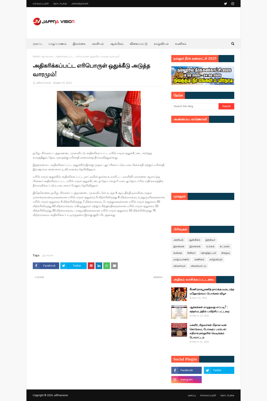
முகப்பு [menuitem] (37, 43)
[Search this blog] (195, 106)
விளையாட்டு (198, 265)
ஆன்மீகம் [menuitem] (116, 43)
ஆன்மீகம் (194, 239)
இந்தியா (210, 239)
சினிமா (191, 252)
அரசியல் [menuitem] (98, 43)
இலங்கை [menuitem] (79, 43)
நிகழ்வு (225, 252)
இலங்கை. (195, 246)
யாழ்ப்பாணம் (181, 259)
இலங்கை (47, 56)
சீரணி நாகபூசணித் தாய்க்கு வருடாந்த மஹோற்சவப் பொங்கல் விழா (212, 291)
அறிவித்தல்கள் (79, 3)
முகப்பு (192, 395)
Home (36, 56)
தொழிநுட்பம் (208, 252)
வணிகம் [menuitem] (180, 43)
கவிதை (177, 252)
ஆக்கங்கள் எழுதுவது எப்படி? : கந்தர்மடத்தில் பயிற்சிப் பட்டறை (209, 309)
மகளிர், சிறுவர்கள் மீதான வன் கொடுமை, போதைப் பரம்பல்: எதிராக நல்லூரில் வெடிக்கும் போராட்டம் (208, 331)
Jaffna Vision (43, 83)
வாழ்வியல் (215, 259)
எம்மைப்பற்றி (41, 3)
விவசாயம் (179, 265)
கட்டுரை (224, 246)
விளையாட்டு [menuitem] (139, 43)
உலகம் (210, 246)
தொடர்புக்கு (60, 3)
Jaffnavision (61, 395)
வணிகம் (199, 259)
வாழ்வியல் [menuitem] (161, 43)
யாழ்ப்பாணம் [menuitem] (57, 43)
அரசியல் (178, 239)
